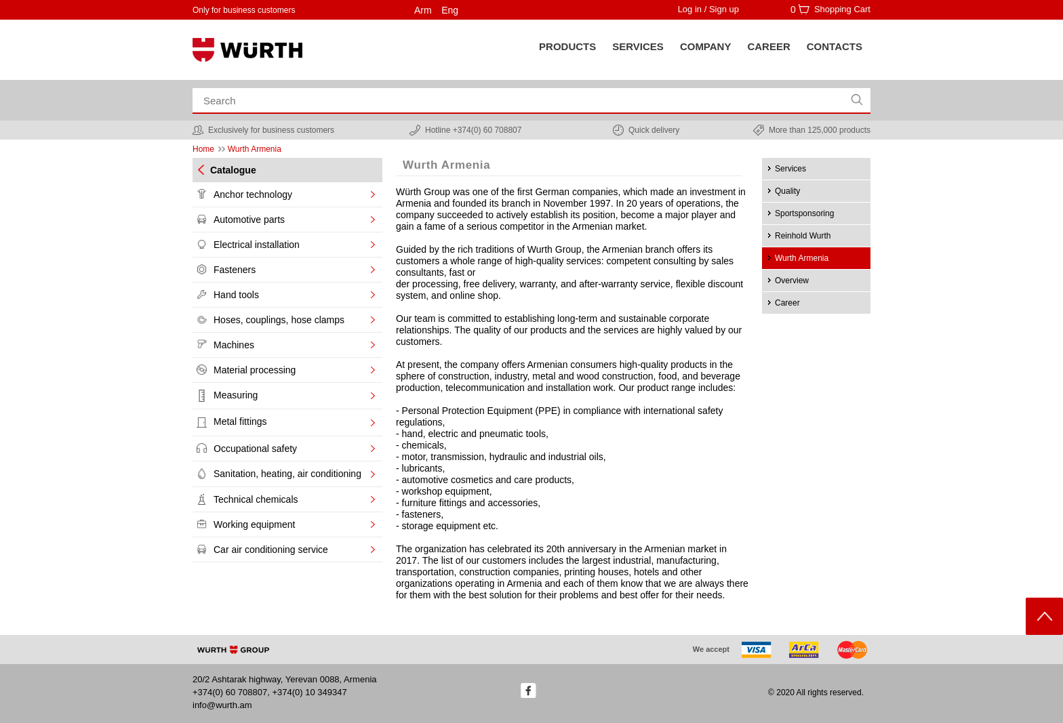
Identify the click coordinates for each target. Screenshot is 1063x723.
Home (203, 149)
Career (768, 46)
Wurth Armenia (801, 258)
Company (705, 46)
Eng (449, 10)
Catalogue (233, 170)
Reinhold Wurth (803, 236)
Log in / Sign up (708, 9)
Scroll (1044, 616)
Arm (423, 10)
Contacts (834, 46)
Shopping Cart (842, 9)
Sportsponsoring (804, 213)
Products (567, 46)
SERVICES (638, 46)
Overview (792, 280)
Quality (787, 191)
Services (790, 168)
